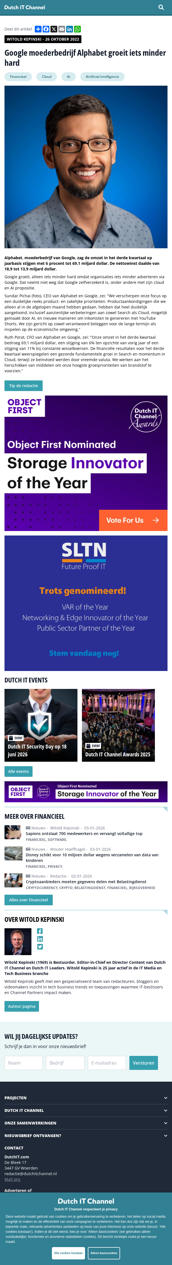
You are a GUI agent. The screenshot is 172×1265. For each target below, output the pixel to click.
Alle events (18, 771)
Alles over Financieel (28, 899)
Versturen (143, 1063)
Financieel (18, 76)
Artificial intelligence (102, 76)
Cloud (46, 76)
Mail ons (12, 1179)
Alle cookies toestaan (68, 1253)
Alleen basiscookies (104, 1253)
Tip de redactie (23, 385)
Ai (68, 76)
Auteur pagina (21, 1006)
